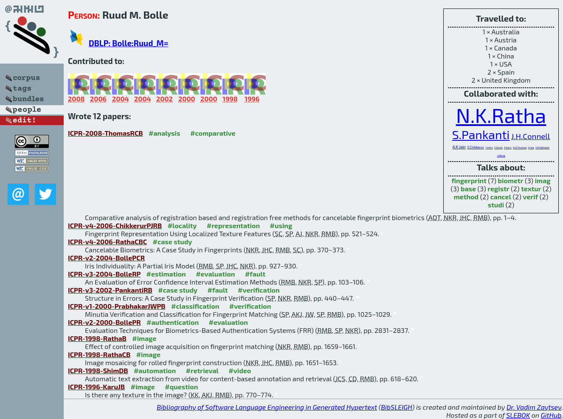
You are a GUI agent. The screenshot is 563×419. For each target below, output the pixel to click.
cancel (500, 197)
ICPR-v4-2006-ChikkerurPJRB (115, 225)
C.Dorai (498, 147)
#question (181, 387)
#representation (233, 225)
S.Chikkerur (475, 147)
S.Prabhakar (542, 147)
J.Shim (489, 147)
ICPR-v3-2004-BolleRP (104, 274)
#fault (255, 274)
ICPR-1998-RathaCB (99, 354)
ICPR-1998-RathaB (97, 338)
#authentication (172, 322)
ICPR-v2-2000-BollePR (104, 322)
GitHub (551, 415)
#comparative (213, 133)
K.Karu (508, 147)
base (468, 188)
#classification (195, 306)
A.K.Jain (459, 147)
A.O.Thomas (519, 147)
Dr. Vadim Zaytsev (534, 407)
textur (531, 188)
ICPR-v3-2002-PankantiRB (110, 290)
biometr (511, 180)
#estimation (166, 274)
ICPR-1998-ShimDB (98, 370)
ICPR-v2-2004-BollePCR (106, 258)
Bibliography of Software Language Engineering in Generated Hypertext (267, 407)
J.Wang (501, 155)
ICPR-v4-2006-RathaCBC (107, 241)
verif (530, 197)
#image (144, 338)
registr (498, 188)
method (466, 197)
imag (543, 180)
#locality (182, 225)
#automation (155, 370)
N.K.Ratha (501, 115)
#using (281, 225)
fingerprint (468, 180)
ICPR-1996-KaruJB (96, 387)
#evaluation (215, 274)
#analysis (164, 133)
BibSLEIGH (396, 407)
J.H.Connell (530, 136)
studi (496, 205)
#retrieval (202, 370)
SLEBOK (518, 415)
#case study (172, 241)
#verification (259, 290)
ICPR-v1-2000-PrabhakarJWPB (117, 306)
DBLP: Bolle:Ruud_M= (129, 43)
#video (239, 370)
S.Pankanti (481, 134)
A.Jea (531, 147)
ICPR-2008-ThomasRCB (105, 133)
